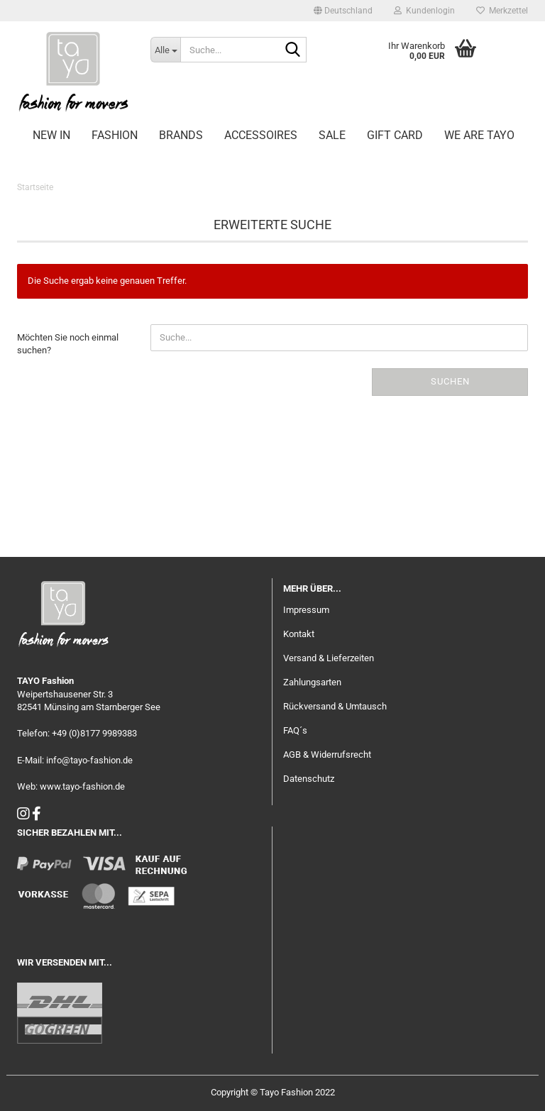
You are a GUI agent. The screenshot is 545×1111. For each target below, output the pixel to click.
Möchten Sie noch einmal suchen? (68, 344)
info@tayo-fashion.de (89, 760)
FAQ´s (295, 730)
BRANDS (181, 135)
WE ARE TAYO (479, 135)
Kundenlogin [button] (424, 11)
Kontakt (298, 634)
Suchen (450, 381)
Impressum (306, 609)
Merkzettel (502, 11)
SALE (332, 135)
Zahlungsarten (312, 682)
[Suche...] (165, 49)
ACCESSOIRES (260, 135)
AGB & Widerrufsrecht (327, 754)
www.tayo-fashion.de (82, 786)
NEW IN (51, 135)
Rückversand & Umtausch (335, 706)
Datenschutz (308, 778)
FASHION (115, 135)
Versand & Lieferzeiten (328, 658)
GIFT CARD (395, 135)
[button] (343, 10)
